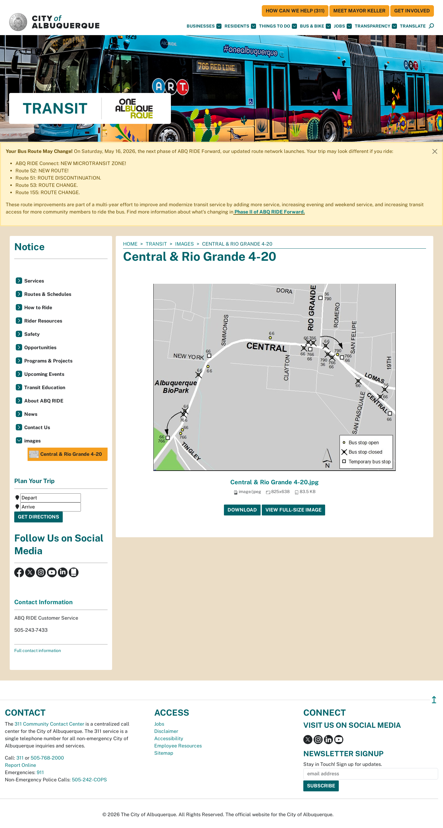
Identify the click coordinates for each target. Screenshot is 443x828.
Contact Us (37, 427)
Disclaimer (166, 731)
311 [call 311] (20, 758)
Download (242, 510)
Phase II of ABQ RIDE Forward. (270, 212)
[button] (413, 26)
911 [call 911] (40, 772)
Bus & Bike (315, 26)
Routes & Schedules (47, 294)
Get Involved (412, 11)
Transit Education (44, 387)
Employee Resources (178, 746)
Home (130, 244)
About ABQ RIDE (43, 401)
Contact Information (43, 602)
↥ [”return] (434, 699)
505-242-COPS (89, 780)
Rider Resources (43, 321)
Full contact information (37, 650)
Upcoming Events (44, 374)
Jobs (343, 26)
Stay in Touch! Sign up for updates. (342, 764)
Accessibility (168, 738)
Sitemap (163, 753)
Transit (156, 244)
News (30, 414)
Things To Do (278, 26)
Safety (32, 334)
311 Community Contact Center (49, 724)
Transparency (376, 26)
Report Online (20, 765)
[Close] (435, 151)
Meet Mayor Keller (359, 11)
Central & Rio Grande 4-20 (65, 454)
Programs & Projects (48, 361)
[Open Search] (431, 26)
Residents (240, 26)
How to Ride (38, 307)
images (184, 244)
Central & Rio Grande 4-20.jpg (274, 482)
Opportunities (40, 347)
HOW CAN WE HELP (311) (295, 11)
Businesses (204, 26)
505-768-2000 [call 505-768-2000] (47, 758)
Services (34, 281)
